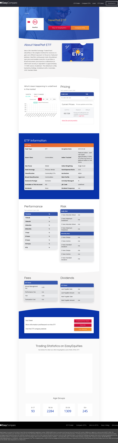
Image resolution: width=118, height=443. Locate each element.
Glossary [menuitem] (115, 425)
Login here (81, 116)
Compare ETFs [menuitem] (86, 3)
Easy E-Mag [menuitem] (105, 425)
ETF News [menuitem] (101, 3)
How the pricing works (69, 120)
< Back (26, 13)
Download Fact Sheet (82, 321)
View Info (83, 325)
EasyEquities (112, 3)
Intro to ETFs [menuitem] (93, 425)
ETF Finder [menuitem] (77, 3)
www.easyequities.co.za (13, 439)
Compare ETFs (80, 28)
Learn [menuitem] (94, 3)
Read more (23, 439)
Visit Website (83, 329)
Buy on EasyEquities (59, 28)
